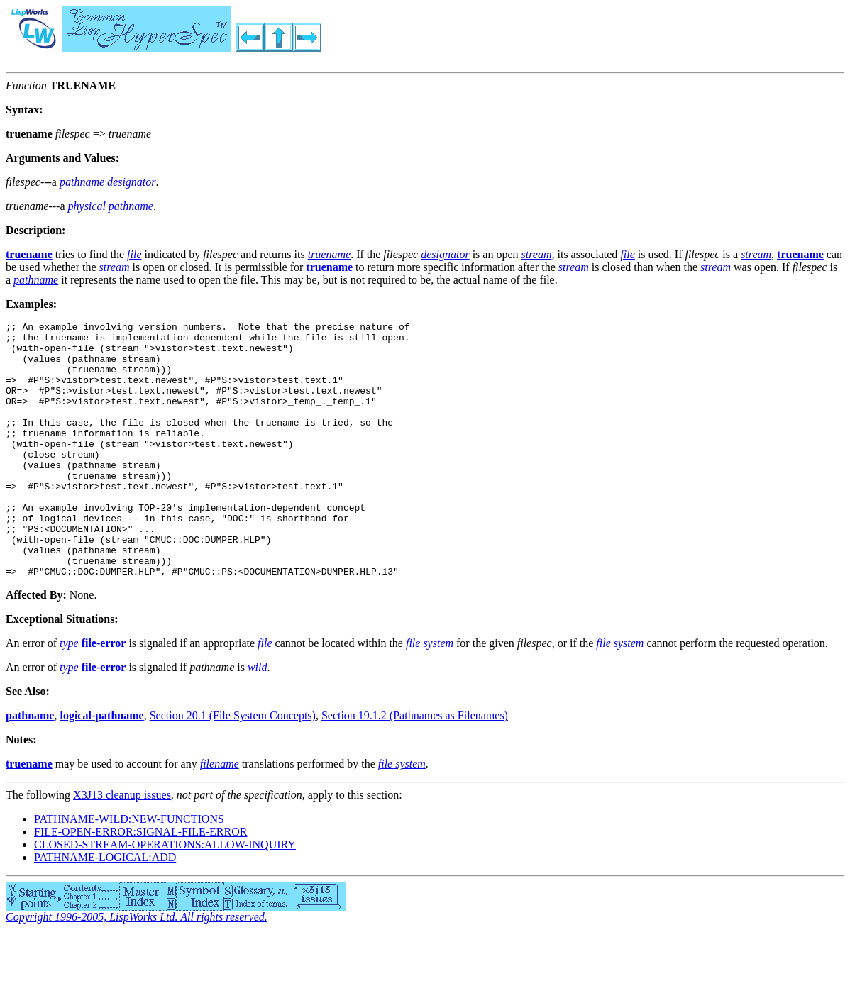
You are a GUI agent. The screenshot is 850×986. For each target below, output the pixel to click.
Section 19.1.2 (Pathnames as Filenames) (414, 766)
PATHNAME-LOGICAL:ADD (105, 908)
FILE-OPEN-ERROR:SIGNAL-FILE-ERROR (140, 883)
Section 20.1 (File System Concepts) (233, 766)
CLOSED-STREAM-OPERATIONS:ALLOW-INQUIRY (165, 896)
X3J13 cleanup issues (122, 846)
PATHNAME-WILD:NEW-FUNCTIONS (129, 870)
